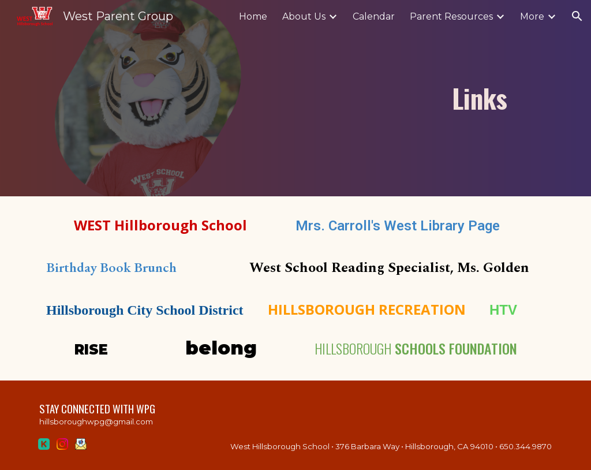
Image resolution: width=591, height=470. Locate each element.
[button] (577, 16)
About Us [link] (304, 16)
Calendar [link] (374, 16)
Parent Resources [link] (451, 16)
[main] (362, 98)
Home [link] (253, 16)
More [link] (532, 16)
